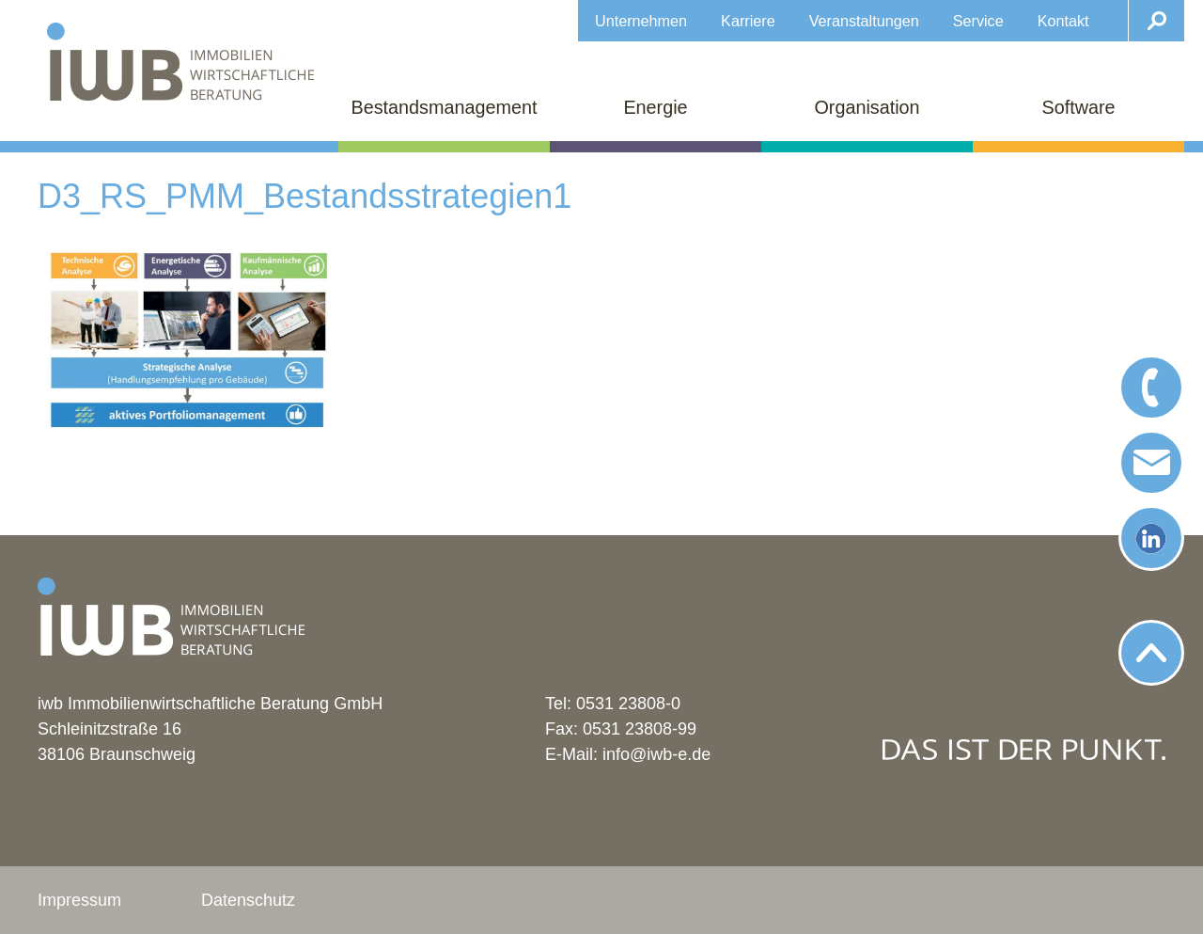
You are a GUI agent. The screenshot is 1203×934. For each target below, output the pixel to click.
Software (1078, 107)
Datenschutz (248, 900)
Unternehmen (641, 20)
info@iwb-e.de (656, 754)
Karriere (748, 20)
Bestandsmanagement (445, 107)
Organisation (866, 107)
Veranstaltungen (864, 20)
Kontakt (1063, 20)
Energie (655, 107)
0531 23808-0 (628, 703)
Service (978, 20)
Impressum (79, 900)
